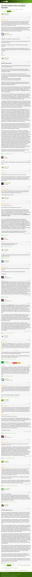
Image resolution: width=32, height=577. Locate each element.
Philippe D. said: (4, 19)
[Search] (30, 1)
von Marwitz (6, 260)
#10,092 (29, 303)
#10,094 (29, 365)
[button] (2, 1)
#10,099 (29, 492)
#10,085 (29, 170)
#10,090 (29, 264)
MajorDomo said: (4, 414)
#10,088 (29, 241)
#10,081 (29, 17)
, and (7, 376)
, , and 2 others (9, 458)
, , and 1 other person (10, 485)
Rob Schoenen (7, 488)
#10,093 (29, 339)
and (5, 235)
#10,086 (29, 186)
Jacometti (6, 249)
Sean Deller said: (4, 442)
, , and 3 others (9, 501)
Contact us (3, 574)
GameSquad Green (5, 572)
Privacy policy (13, 574)
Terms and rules (8, 574)
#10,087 (29, 201)
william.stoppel (7, 182)
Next (13, 11)
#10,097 (29, 439)
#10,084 (29, 160)
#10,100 (29, 508)
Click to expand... (16, 350)
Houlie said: (4, 342)
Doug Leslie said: (4, 189)
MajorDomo (6, 33)
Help (17, 574)
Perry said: (3, 173)
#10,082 (29, 37)
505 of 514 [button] (9, 11)
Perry (5, 156)
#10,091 (29, 280)
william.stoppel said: (5, 203)
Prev (5, 11)
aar (14, 9)
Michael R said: (4, 385)
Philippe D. (6, 504)
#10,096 (29, 403)
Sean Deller (6, 399)
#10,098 (29, 464)
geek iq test (17, 9)
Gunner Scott (4, 9)
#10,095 (29, 382)
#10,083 (29, 61)
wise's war (21, 9)
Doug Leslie (6, 13)
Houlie (5, 276)
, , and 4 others (9, 433)
